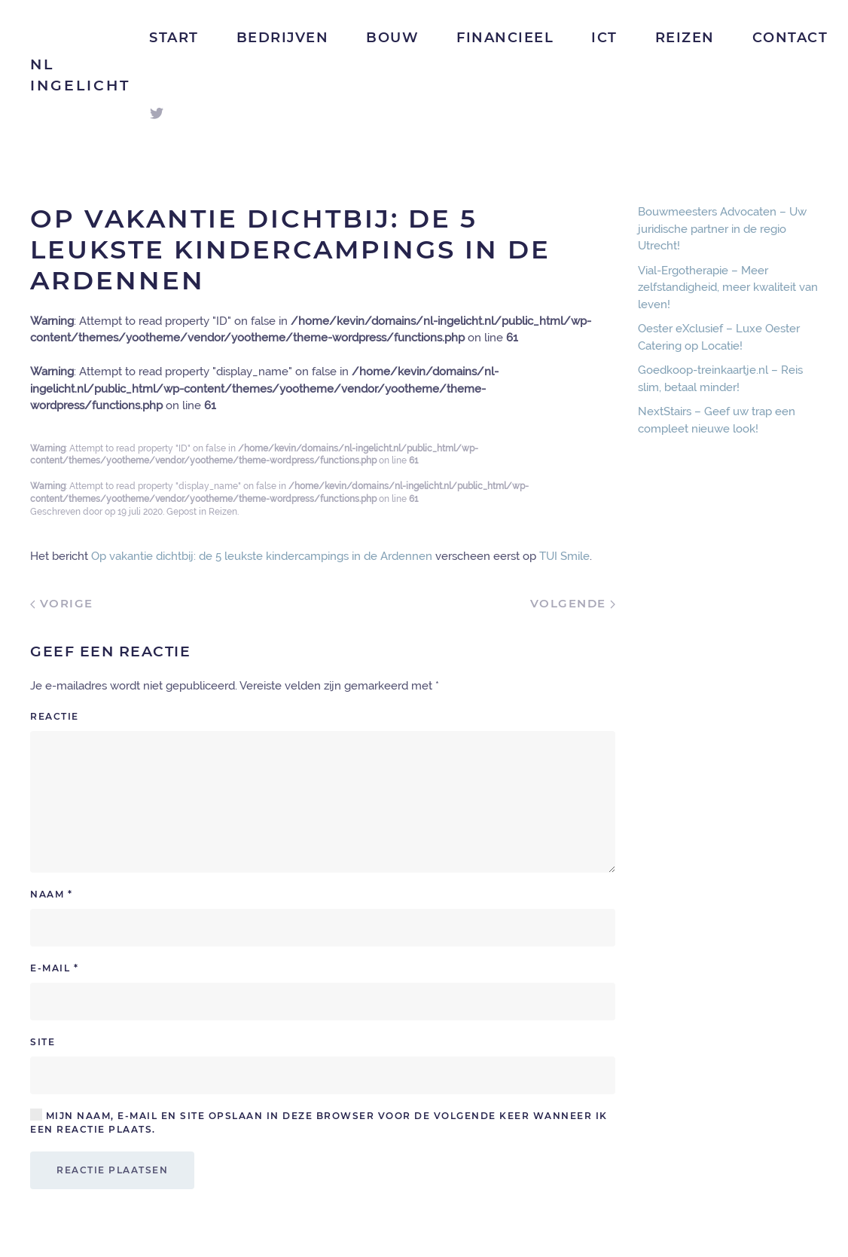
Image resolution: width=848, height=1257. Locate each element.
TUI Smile (564, 556)
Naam (51, 894)
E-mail (54, 968)
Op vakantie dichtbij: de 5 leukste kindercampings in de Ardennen (261, 556)
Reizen (685, 37)
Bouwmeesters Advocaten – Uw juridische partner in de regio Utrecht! (722, 228)
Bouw (392, 37)
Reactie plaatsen (112, 1170)
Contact (790, 37)
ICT (604, 37)
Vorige (61, 603)
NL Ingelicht (80, 75)
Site (42, 1042)
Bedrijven (282, 37)
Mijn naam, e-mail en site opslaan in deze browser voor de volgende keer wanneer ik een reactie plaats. (319, 1122)
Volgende (573, 603)
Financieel (505, 37)
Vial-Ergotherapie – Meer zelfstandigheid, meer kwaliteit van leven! (728, 287)
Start (174, 37)
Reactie (54, 716)
